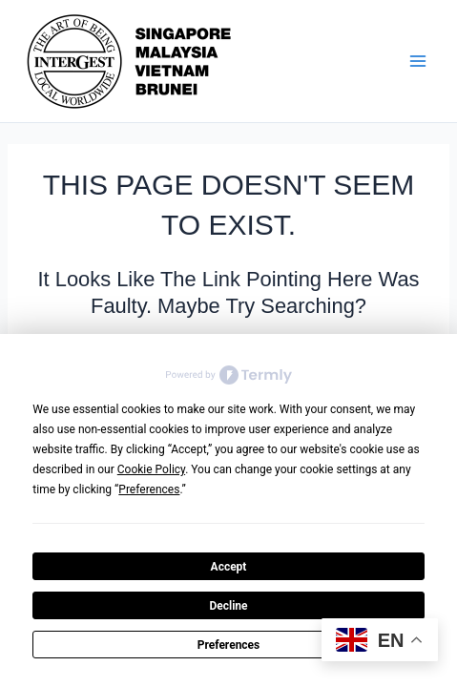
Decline (228, 606)
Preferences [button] (148, 489)
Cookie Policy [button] (151, 469)
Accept (229, 566)
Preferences (228, 645)
